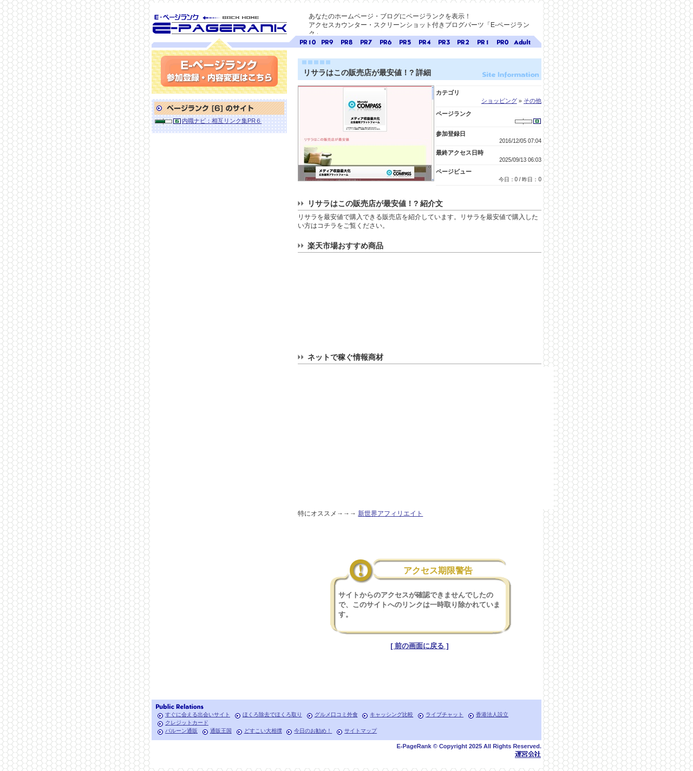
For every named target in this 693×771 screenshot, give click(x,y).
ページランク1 (483, 41)
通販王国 (221, 731)
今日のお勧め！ (313, 731)
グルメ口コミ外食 (336, 714)
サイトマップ (360, 731)
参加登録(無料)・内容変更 (219, 71)
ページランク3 (444, 41)
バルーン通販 (181, 731)
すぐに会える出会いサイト (197, 714)
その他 (532, 100)
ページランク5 (405, 41)
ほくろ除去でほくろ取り (272, 714)
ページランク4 (424, 41)
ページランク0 (502, 41)
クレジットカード (186, 723)
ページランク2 (463, 41)
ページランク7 (366, 41)
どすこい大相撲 (263, 731)
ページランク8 (346, 41)
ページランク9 (327, 41)
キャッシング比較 (391, 714)
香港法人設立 (492, 714)
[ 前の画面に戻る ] (419, 646)
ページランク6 (385, 41)
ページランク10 (307, 41)
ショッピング (499, 100)
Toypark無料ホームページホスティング (527, 754)
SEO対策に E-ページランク (219, 22)
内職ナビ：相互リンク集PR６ (221, 120)
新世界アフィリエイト (390, 513)
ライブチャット (444, 714)
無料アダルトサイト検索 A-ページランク (522, 41)
